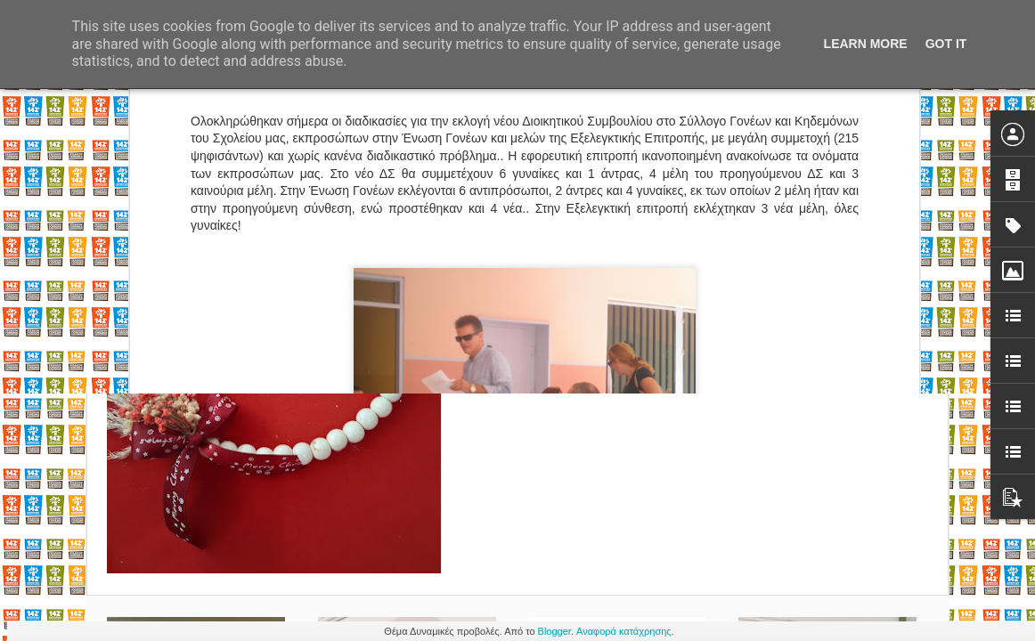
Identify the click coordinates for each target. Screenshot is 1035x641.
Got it (946, 44)
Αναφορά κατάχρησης (624, 631)
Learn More (866, 44)
